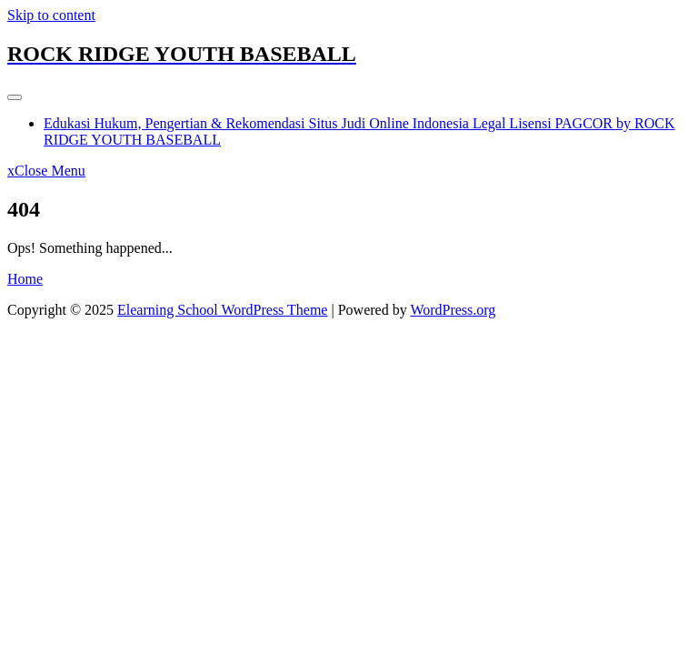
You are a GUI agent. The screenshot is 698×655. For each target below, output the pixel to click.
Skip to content (51, 15)
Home (25, 279)
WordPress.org (452, 309)
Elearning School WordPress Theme (222, 309)
